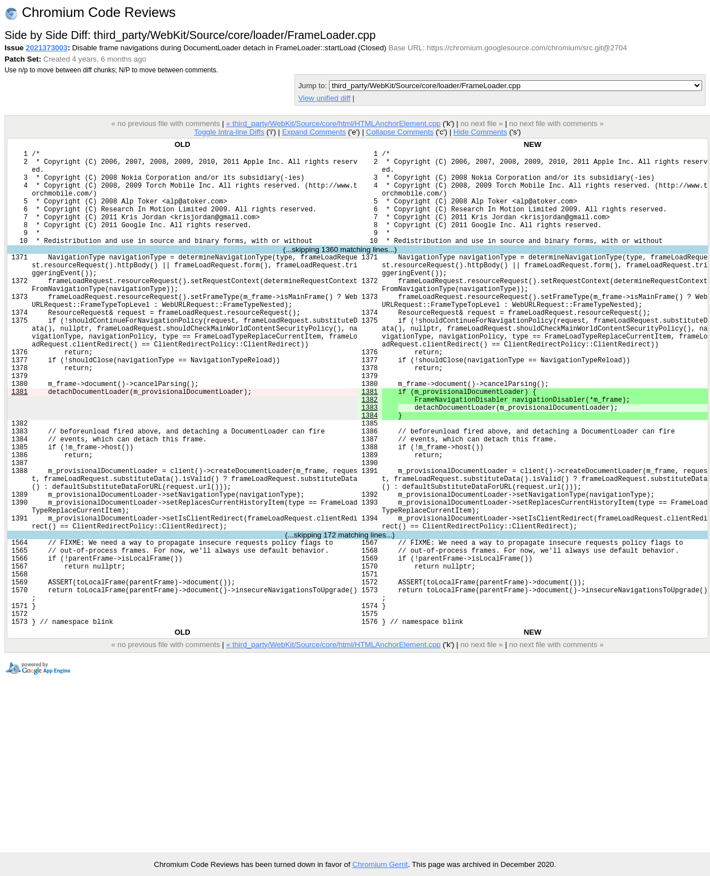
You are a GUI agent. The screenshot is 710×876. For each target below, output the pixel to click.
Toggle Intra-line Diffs (229, 132)
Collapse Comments (399, 132)
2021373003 (47, 48)
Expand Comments (314, 132)
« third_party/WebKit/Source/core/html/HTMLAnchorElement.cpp (333, 123)
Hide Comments (480, 132)
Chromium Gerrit (380, 864)
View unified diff (324, 98)
